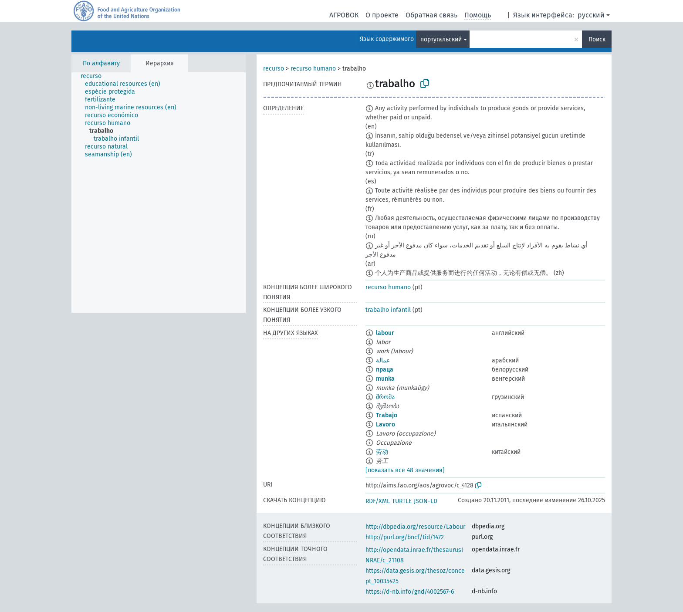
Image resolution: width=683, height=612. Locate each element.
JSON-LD (425, 501)
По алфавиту (101, 63)
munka (385, 378)
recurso (273, 68)
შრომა (385, 397)
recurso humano (313, 68)
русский (591, 15)
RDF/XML (377, 501)
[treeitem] (94, 76)
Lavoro (385, 424)
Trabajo (386, 415)
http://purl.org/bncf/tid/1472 (404, 537)
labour (385, 333)
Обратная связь (431, 15)
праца (384, 369)
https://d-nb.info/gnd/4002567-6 (409, 591)
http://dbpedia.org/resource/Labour (415, 527)
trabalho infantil (388, 310)
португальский (441, 39)
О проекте (382, 15)
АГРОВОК (343, 15)
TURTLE (402, 501)
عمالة (383, 360)
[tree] (158, 192)
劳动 (382, 452)
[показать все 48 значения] (405, 470)
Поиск (596, 39)
